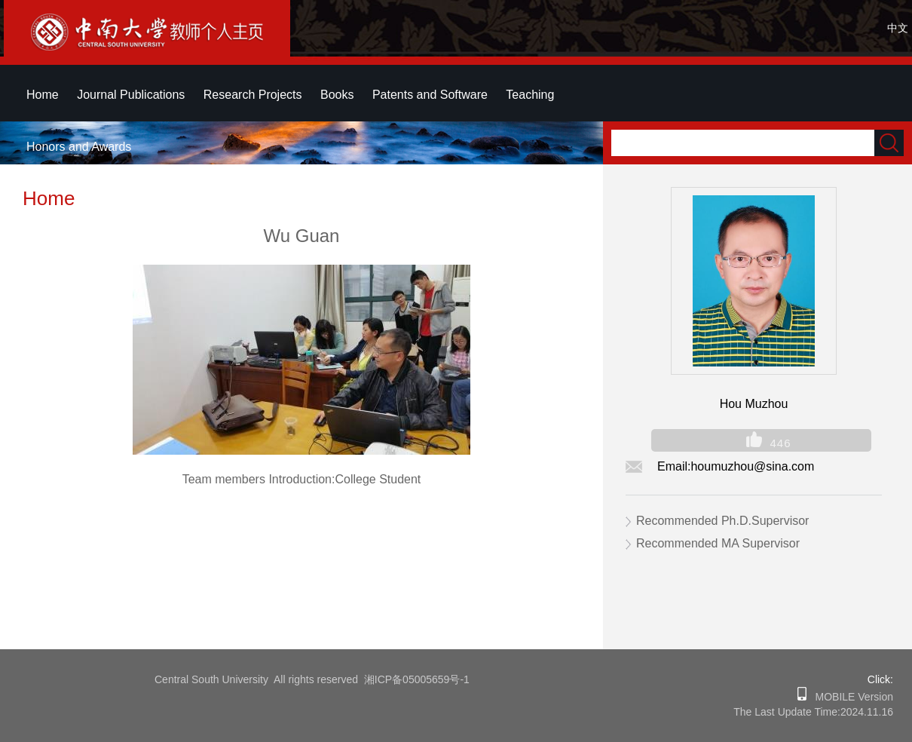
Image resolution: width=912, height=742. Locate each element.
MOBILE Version (849, 697)
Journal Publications (131, 94)
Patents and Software (430, 94)
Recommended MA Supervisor (718, 543)
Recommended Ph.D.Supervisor (722, 520)
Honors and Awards (78, 146)
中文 (897, 28)
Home (42, 94)
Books (336, 94)
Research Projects (253, 94)
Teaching (530, 94)
